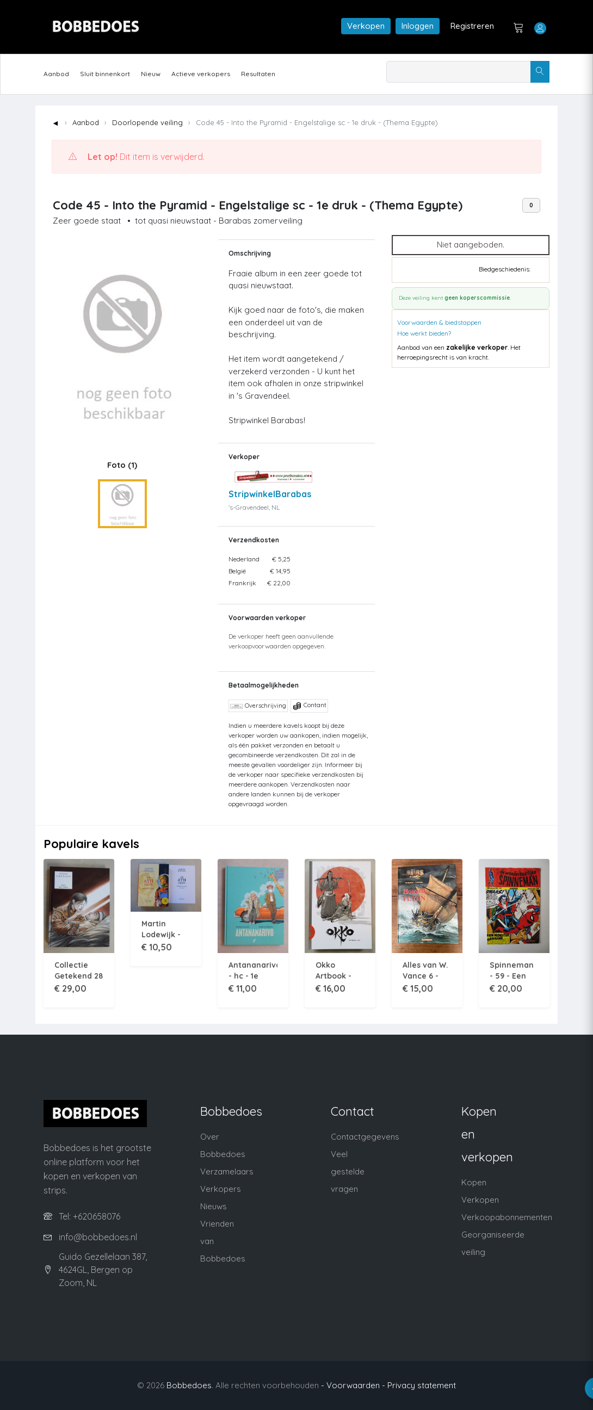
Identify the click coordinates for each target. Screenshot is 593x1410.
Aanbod (56, 74)
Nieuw (150, 74)
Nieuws (213, 1206)
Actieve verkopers (200, 74)
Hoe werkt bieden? (424, 333)
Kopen (473, 1182)
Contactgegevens (365, 1136)
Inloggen (417, 26)
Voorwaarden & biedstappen (439, 322)
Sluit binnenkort (105, 74)
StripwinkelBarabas (269, 493)
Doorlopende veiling (147, 122)
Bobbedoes (189, 1385)
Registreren (472, 26)
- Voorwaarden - (353, 1385)
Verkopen (366, 26)
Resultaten (258, 74)
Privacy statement (421, 1385)
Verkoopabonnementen (506, 1217)
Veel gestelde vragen (348, 1171)
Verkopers (220, 1189)
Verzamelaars (227, 1171)
